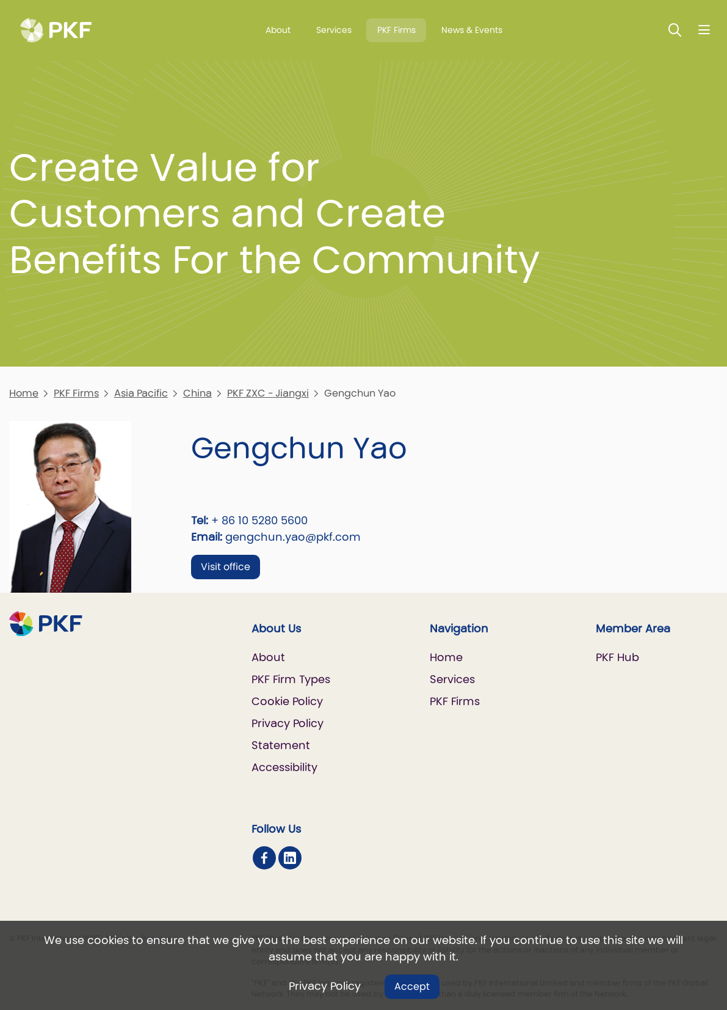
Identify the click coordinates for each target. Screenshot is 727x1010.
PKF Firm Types (290, 679)
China (197, 393)
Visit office (225, 567)
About (278, 30)
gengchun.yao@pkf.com (293, 536)
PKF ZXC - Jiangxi (268, 393)
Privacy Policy (325, 986)
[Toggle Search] (675, 29)
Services (334, 30)
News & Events (471, 30)
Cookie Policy (287, 701)
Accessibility (284, 767)
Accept (412, 986)
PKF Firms (396, 30)
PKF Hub (617, 657)
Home (23, 393)
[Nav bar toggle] (704, 29)
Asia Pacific (141, 393)
